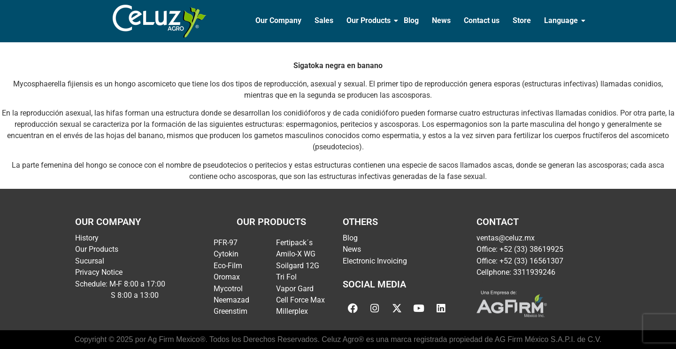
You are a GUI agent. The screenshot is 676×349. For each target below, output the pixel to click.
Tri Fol (286, 276)
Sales (324, 20)
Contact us (481, 20)
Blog (411, 20)
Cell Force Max (300, 299)
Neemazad (231, 299)
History (87, 237)
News (441, 20)
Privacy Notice (99, 272)
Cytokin (226, 253)
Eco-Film (228, 265)
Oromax (227, 276)
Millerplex (292, 311)
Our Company (278, 20)
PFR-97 (226, 242)
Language (562, 20)
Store (522, 20)
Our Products (369, 20)
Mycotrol (228, 288)
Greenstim (230, 311)
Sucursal (89, 260)
